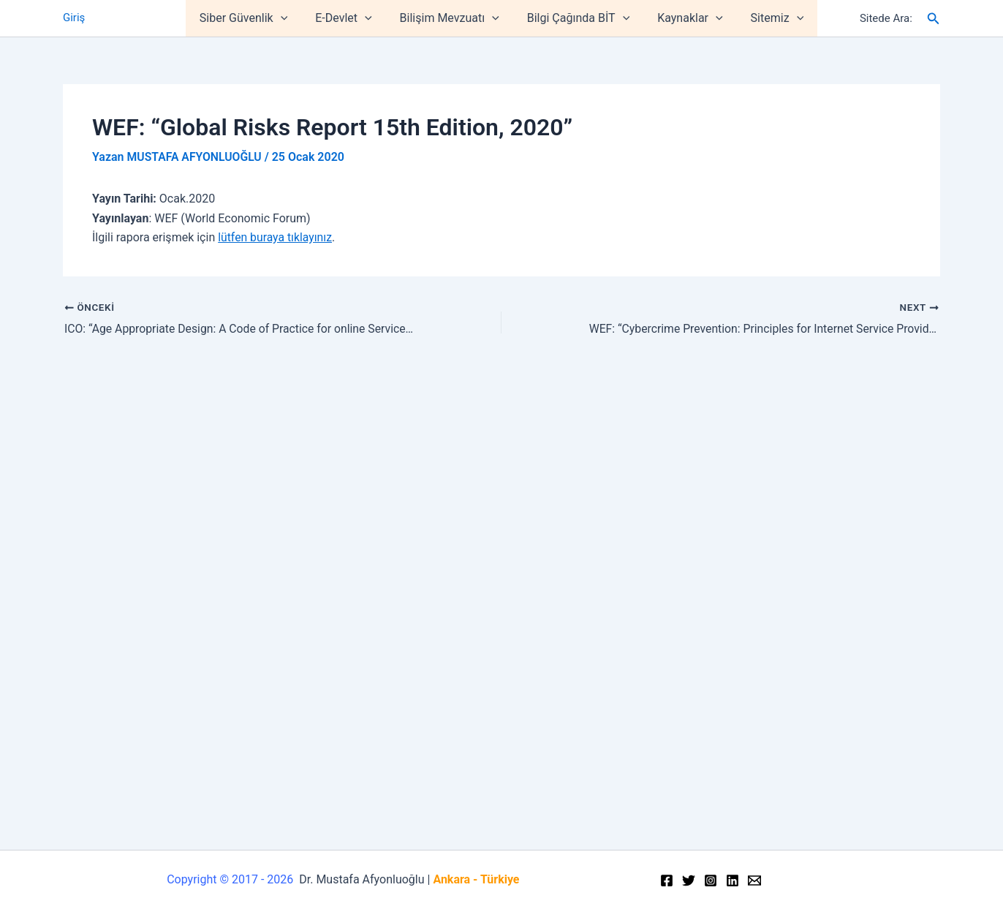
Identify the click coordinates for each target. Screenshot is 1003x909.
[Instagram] (710, 880)
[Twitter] (688, 880)
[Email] (754, 880)
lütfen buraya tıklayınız (275, 237)
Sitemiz (766, 18)
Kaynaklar (683, 18)
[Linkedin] (732, 880)
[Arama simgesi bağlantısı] (933, 19)
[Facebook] (666, 880)
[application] (291, 18)
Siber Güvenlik (254, 18)
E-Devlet (350, 18)
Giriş (74, 18)
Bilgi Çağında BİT (576, 18)
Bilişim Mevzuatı (452, 18)
